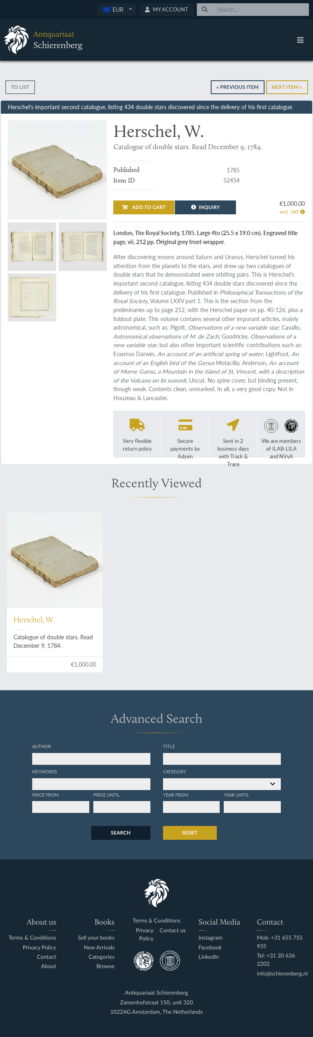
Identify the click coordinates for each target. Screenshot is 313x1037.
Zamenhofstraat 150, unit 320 (156, 1002)
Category (174, 771)
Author (41, 746)
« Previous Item (237, 87)
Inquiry (205, 207)
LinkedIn (208, 957)
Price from (45, 794)
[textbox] (117, 9)
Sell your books (96, 938)
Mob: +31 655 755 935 (280, 942)
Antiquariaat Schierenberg (156, 993)
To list (20, 87)
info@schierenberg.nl (282, 974)
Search (120, 832)
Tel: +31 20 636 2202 (276, 960)
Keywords (44, 771)
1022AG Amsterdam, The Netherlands (156, 1012)
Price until (106, 794)
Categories (101, 957)
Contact (46, 957)
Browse (105, 966)
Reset (190, 832)
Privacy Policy (39, 947)
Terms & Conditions (32, 938)
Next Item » (287, 87)
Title (169, 746)
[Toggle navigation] (300, 40)
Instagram (210, 938)
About (48, 966)
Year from (175, 794)
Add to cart (143, 207)
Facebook (210, 947)
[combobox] (116, 9)
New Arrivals (99, 947)
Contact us (173, 930)
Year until (236, 794)
